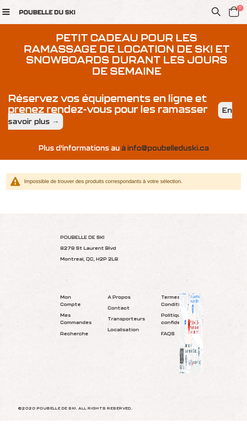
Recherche (74, 333)
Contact (119, 307)
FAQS (168, 333)
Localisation (123, 329)
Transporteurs (126, 318)
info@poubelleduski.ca (168, 148)
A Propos (119, 297)
